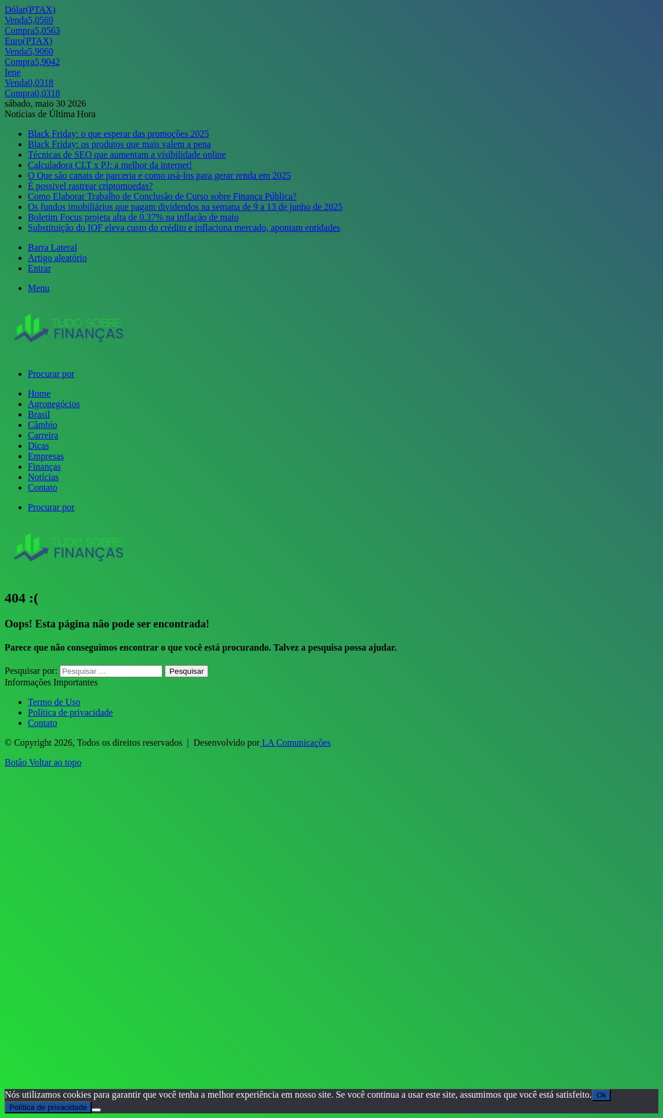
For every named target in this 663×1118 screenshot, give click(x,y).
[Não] (96, 1110)
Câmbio (42, 425)
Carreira (43, 435)
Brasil (39, 414)
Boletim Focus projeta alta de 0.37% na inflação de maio (133, 217)
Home (39, 393)
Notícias (43, 477)
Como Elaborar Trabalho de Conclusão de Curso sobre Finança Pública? (162, 196)
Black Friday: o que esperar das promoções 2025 (118, 134)
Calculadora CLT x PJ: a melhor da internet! (110, 165)
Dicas (38, 446)
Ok (601, 1095)
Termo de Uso (54, 702)
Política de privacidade (70, 712)
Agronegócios (54, 404)
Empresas (46, 456)
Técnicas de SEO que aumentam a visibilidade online (127, 154)
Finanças (44, 466)
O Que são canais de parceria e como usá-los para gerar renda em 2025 (159, 175)
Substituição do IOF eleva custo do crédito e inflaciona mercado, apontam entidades (184, 228)
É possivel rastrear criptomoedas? (90, 186)
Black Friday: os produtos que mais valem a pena (119, 144)
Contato (42, 487)
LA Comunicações (295, 742)
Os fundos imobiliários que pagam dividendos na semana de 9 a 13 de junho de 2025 (185, 207)
